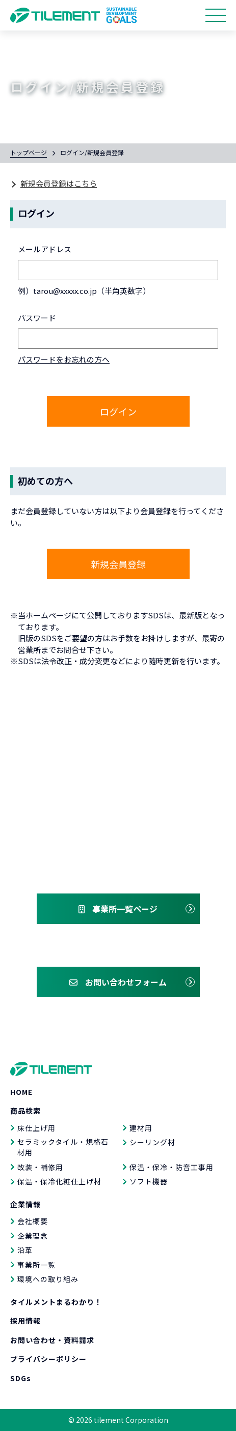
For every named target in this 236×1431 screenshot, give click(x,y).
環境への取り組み (47, 1279)
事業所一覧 (36, 1265)
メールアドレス (44, 249)
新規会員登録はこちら (58, 183)
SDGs (20, 1378)
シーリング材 (152, 1142)
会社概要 (32, 1221)
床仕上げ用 (36, 1128)
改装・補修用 (40, 1167)
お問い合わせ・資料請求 (52, 1340)
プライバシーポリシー (48, 1359)
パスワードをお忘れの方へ (64, 359)
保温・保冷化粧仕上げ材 (59, 1181)
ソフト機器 (148, 1181)
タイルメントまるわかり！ (56, 1302)
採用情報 (25, 1321)
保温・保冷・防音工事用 (171, 1167)
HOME (21, 1092)
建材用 (140, 1128)
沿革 (25, 1250)
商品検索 (25, 1111)
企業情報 (25, 1204)
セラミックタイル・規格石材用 (63, 1147)
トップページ (28, 152)
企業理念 (32, 1236)
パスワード (37, 317)
